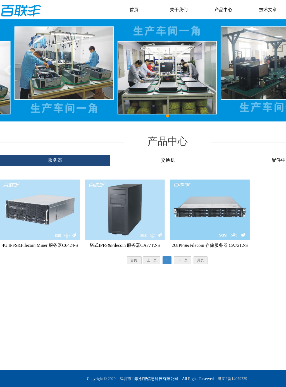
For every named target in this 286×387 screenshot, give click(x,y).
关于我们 (179, 9)
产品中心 (223, 9)
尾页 (200, 260)
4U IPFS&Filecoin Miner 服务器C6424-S (40, 245)
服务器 (55, 160)
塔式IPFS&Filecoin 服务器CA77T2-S (125, 245)
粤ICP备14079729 (233, 379)
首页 (134, 9)
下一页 (183, 260)
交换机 (168, 160)
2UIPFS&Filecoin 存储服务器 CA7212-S (210, 245)
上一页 (152, 260)
